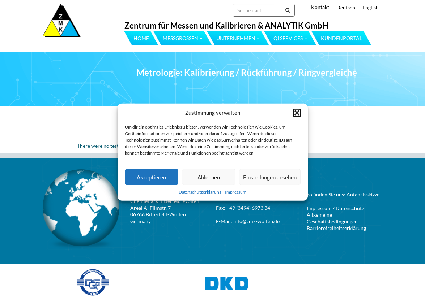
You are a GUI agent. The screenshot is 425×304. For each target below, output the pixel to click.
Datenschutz (350, 208)
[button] (297, 112)
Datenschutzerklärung (200, 192)
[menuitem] (342, 7)
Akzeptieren (151, 177)
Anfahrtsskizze (363, 194)
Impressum (235, 192)
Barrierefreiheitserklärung (336, 228)
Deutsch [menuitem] (345, 7)
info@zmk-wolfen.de (256, 221)
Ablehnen (208, 177)
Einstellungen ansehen (270, 177)
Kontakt (320, 7)
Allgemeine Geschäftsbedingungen (332, 218)
